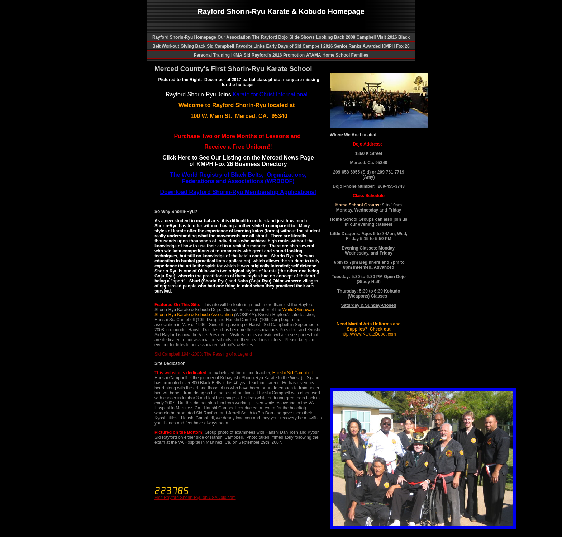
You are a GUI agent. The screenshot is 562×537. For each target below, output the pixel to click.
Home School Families (345, 55)
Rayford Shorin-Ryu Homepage (184, 37)
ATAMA (313, 55)
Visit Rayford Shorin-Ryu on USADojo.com (195, 497)
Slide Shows (302, 37)
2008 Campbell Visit (366, 37)
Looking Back (330, 37)
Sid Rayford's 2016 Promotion (274, 55)
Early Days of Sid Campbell (294, 46)
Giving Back (193, 46)
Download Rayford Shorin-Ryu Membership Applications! (238, 192)
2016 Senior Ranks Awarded (352, 46)
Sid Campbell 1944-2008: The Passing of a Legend (203, 354)
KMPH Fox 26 (396, 46)
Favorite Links (250, 46)
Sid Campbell (220, 46)
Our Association (234, 37)
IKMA (236, 55)
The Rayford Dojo (270, 37)
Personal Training (212, 55)
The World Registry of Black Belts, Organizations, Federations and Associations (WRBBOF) (238, 178)
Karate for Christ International (270, 94)
